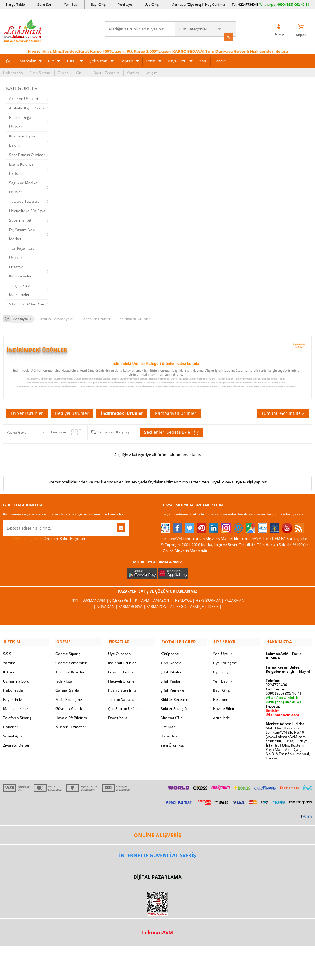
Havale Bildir (224, 707)
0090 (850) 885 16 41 (284, 691)
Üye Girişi (243, 481)
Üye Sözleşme (225, 661)
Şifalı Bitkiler (171, 670)
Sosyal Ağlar (13, 734)
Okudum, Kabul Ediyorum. (45, 538)
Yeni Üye (125, 4)
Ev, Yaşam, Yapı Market (22, 233)
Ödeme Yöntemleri (71, 661)
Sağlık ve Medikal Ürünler (23, 187)
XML (203, 60)
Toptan (126, 60)
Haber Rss (169, 734)
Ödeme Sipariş (67, 652)
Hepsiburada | (210, 599)
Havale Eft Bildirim (71, 716)
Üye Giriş (151, 4)
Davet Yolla (117, 716)
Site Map (168, 725)
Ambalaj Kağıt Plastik (26, 107)
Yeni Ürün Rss (172, 743)
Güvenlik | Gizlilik (72, 72)
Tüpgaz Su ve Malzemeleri (20, 289)
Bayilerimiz (12, 698)
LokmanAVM (157, 931)
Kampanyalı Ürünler (175, 412)
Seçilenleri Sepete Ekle (171, 431)
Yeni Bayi (71, 4)
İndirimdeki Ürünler (122, 412)
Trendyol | (184, 599)
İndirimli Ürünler (122, 661)
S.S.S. (7, 652)
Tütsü (71, 60)
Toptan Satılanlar (122, 698)
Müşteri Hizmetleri (71, 725)
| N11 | (75, 599)
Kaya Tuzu (177, 60)
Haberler (10, 725)
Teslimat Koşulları (70, 670)
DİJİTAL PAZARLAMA (157, 875)
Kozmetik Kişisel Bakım (22, 140)
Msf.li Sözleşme (68, 698)
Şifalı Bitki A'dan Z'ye (26, 303)
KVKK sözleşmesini (27, 537)
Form (150, 60)
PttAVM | (144, 599)
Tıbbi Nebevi (171, 661)
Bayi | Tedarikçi (107, 72)
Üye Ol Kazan (119, 652)
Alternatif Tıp (171, 716)
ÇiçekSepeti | (122, 599)
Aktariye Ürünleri (23, 98)
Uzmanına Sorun (17, 679)
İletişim (151, 72)
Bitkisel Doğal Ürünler (20, 121)
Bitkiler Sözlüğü (174, 707)
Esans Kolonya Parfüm (21, 168)
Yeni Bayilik (222, 679)
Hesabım (220, 698)
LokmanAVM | (95, 599)
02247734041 (248, 4)
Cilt (51, 60)
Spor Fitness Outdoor (27, 154)
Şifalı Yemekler (173, 688)
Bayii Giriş (221, 688)
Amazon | (163, 599)
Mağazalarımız (15, 707)
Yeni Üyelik (213, 481)
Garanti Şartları (68, 688)
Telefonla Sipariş (17, 716)
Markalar (27, 60)
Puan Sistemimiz (122, 688)
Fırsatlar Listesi (121, 670)
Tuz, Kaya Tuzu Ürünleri (21, 252)
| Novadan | (106, 605)
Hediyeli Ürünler (72, 412)
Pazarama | (236, 599)
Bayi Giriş (98, 4)
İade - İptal (64, 679)
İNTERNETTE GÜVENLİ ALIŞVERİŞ (157, 854)
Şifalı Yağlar (171, 679)
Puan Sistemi (40, 72)
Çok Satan (98, 60)
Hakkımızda (13, 72)
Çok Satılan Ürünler (124, 707)
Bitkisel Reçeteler (175, 698)
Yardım (133, 72)
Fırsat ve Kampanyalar (20, 271)
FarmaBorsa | (133, 605)
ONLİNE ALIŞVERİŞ (157, 833)
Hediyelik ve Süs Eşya (27, 210)
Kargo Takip (15, 4)
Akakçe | (199, 605)
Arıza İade (221, 716)
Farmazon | (158, 605)
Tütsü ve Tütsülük (24, 200)
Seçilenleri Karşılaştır (115, 431)
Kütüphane (170, 652)
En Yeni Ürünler (27, 412)
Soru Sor (44, 4)
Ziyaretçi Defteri (16, 743)
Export (220, 60)
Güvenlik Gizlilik (68, 707)
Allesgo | (180, 605)
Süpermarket (20, 219)
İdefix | (214, 605)
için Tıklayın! (288, 669)
